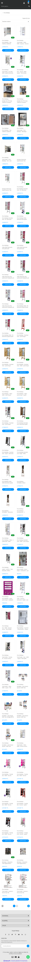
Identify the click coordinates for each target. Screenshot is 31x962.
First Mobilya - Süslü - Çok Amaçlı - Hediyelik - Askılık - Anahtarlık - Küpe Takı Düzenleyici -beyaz (8, 599)
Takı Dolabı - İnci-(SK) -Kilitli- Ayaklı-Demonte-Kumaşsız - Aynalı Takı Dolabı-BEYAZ (7, 72)
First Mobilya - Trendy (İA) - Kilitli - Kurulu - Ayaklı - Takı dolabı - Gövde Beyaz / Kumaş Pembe (7, 775)
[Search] (15, 6)
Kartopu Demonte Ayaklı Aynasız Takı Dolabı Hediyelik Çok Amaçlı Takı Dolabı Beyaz (7, 189)
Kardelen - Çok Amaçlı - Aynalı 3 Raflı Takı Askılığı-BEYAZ (22, 687)
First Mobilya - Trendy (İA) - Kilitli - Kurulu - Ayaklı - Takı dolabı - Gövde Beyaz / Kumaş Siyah (7, 804)
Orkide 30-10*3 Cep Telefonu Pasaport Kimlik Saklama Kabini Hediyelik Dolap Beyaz (7, 101)
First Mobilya (5, 40)
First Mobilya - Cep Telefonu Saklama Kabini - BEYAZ (6, 43)
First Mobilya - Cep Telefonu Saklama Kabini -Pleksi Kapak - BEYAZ (7, 131)
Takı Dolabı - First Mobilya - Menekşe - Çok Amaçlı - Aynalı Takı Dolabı (23, 131)
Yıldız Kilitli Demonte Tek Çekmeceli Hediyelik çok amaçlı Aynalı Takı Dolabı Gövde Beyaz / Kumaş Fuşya (22, 248)
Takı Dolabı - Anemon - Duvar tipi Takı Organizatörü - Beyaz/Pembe (22, 892)
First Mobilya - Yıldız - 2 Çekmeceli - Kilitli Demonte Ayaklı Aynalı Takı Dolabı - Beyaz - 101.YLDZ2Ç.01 (7, 540)
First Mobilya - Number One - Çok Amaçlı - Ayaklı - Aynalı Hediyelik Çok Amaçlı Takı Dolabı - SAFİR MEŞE (8, 365)
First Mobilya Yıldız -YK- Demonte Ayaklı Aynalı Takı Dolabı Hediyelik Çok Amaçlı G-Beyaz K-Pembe (22, 306)
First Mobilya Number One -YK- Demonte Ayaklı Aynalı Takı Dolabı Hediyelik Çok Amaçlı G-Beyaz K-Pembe (7, 218)
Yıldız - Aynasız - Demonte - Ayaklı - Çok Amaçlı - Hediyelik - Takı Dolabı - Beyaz (23, 599)
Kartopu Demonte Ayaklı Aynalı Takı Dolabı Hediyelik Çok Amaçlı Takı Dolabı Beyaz (22, 160)
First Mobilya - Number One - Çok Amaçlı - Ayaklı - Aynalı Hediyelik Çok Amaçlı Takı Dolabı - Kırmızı (23, 335)
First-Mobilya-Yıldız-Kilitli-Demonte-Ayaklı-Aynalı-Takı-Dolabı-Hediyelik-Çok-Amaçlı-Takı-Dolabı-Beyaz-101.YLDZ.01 (7, 482)
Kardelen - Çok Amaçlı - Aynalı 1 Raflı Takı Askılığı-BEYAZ (8, 745)
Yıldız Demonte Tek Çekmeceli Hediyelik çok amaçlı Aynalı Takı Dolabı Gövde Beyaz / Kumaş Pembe (23, 277)
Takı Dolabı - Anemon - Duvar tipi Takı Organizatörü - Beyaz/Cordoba (7, 892)
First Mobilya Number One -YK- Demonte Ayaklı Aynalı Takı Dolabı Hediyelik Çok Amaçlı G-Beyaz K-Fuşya (23, 189)
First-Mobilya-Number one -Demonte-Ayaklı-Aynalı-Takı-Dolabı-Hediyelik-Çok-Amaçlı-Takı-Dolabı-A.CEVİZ (22, 423)
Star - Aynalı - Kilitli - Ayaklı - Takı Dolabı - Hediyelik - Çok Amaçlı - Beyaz (23, 72)
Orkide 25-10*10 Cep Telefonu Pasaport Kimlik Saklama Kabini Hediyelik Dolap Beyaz (22, 101)
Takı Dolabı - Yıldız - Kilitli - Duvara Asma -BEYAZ (22, 745)
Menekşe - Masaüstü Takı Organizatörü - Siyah (7, 862)
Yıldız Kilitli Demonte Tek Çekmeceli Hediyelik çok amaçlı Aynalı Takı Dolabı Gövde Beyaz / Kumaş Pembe (7, 248)
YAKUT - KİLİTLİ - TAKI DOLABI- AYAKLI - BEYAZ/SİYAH (7, 570)
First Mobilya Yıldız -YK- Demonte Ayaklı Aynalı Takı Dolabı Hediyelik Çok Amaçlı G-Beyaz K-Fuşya (8, 335)
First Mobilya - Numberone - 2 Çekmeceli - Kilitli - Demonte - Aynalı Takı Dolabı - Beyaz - (22, 511)
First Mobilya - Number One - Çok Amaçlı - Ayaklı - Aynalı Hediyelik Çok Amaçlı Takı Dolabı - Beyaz (8, 423)
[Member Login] (24, 2)
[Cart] (28, 2)
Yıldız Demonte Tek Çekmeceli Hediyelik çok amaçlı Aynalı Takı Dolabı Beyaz (8, 306)
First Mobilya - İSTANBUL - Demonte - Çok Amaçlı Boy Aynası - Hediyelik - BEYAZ (8, 511)
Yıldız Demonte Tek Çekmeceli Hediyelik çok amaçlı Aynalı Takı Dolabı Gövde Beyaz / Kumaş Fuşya (8, 277)
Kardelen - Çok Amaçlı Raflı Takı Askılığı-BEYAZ (8, 716)
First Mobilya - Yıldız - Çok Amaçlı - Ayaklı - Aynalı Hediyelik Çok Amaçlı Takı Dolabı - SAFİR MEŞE (22, 394)
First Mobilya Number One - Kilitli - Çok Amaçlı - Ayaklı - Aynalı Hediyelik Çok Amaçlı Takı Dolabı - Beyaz (23, 540)
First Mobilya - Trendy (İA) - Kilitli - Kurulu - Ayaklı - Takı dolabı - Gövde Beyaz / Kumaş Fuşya (22, 775)
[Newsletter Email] (15, 946)
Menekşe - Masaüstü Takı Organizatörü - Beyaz (22, 862)
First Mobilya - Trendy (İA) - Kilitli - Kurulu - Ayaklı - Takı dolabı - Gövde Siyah (7, 833)
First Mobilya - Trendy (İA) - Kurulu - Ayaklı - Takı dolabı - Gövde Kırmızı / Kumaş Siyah (22, 804)
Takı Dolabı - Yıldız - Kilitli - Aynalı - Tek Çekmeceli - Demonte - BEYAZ (7, 687)
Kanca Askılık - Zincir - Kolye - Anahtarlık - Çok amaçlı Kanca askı (23, 570)
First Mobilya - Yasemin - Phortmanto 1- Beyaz (23, 628)
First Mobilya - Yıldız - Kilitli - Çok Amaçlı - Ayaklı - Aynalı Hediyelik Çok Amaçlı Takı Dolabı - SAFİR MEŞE (8, 394)
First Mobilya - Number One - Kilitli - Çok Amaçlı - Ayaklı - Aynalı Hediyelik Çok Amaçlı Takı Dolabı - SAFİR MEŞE (23, 365)
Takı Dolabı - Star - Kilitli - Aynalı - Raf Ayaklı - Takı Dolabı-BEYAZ (23, 657)
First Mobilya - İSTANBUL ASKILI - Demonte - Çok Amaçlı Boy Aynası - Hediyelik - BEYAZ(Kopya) (22, 482)
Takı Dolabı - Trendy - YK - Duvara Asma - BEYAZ (7, 657)
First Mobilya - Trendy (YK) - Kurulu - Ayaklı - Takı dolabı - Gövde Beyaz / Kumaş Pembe (22, 833)
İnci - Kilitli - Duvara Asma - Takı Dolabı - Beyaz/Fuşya (7, 628)
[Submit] (28, 946)
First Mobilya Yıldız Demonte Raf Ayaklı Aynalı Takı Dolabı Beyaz (22, 218)
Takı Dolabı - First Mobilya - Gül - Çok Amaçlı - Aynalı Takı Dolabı (7, 160)
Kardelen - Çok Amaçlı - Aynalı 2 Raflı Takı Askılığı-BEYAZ (22, 716)
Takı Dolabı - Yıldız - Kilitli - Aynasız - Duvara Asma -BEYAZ (23, 43)
